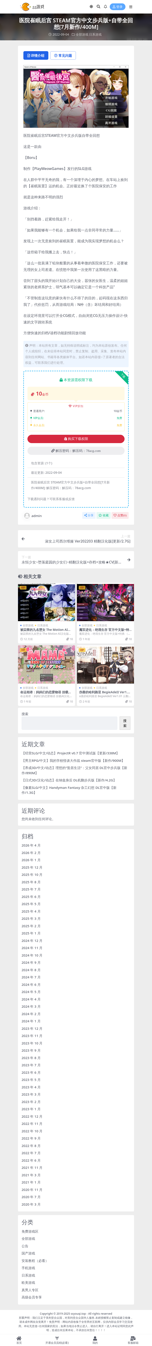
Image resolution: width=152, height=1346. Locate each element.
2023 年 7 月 (31, 1065)
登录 (118, 7)
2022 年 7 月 (31, 1153)
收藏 (103, 515)
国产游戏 (28, 1253)
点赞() (120, 515)
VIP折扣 (76, 406)
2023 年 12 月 (32, 1028)
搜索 (25, 714)
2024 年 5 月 (31, 991)
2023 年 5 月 (31, 1079)
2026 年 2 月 (31, 852)
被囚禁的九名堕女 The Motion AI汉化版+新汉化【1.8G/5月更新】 (45, 631)
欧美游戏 (28, 1282)
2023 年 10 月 (32, 1043)
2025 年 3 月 (31, 918)
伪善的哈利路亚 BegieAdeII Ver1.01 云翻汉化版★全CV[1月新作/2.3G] (105, 694)
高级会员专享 (32, 1297)
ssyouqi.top (78, 1314)
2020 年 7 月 (31, 1197)
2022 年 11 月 (32, 1123)
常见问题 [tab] (63, 55)
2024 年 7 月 (31, 977)
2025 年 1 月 (31, 933)
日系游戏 (95, 34)
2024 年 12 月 (32, 940)
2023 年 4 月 (31, 1087)
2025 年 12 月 (32, 867)
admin (32, 515)
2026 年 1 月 (31, 860)
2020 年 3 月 (31, 1204)
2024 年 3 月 (31, 1006)
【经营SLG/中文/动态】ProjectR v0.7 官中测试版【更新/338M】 (70, 753)
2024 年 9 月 (31, 962)
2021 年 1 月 (31, 1182)
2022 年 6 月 (31, 1160)
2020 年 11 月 (32, 1189)
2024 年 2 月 (31, 1014)
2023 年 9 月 (31, 1050)
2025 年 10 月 (32, 874)
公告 (25, 1246)
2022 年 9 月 (31, 1138)
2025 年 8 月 (31, 882)
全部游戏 (82, 34)
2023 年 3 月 (31, 1094)
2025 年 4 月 (31, 911)
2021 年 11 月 (32, 1167)
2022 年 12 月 (32, 1116)
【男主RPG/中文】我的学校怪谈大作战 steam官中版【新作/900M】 (73, 760)
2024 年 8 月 (31, 970)
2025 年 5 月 (31, 904)
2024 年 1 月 (31, 1021)
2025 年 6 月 (31, 896)
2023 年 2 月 (31, 1101)
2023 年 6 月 (31, 1072)
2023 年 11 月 (32, 1035)
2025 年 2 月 (31, 926)
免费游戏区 (30, 1231)
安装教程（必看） (35, 1260)
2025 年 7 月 (31, 889)
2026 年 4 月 (31, 845)
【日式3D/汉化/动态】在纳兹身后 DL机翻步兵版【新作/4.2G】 (69, 780)
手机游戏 (28, 1268)
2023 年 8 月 (31, 1057)
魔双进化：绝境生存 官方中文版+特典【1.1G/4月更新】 (104, 631)
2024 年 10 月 (32, 955)
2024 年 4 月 (31, 999)
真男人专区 (30, 1290)
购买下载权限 (76, 439)
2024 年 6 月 (31, 984)
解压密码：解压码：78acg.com (76, 451)
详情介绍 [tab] (35, 55)
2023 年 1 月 (31, 1109)
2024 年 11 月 (32, 947)
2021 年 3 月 (31, 1175)
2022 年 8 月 (31, 1145)
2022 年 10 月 (32, 1131)
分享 (89, 515)
